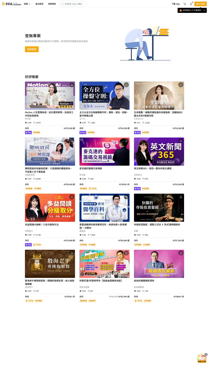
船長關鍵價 (139, 287)
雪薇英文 (138, 174)
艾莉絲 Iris (138, 118)
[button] (27, 4)
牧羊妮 (28, 118)
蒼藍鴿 (82, 231)
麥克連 (82, 174)
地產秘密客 (30, 174)
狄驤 (136, 231)
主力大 (82, 118)
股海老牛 (29, 287)
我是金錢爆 (84, 287)
